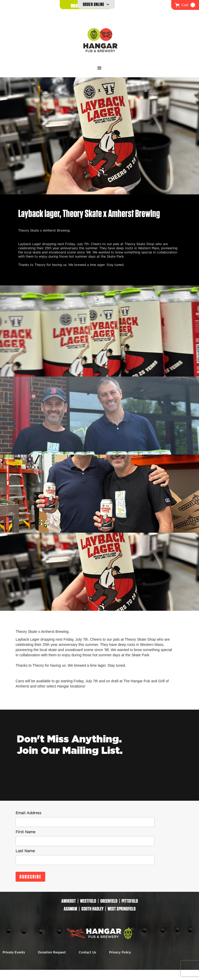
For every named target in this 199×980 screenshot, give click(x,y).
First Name (25, 832)
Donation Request (52, 952)
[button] (185, 5)
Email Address (28, 813)
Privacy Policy (120, 952)
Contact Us (87, 952)
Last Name (25, 851)
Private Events (14, 952)
